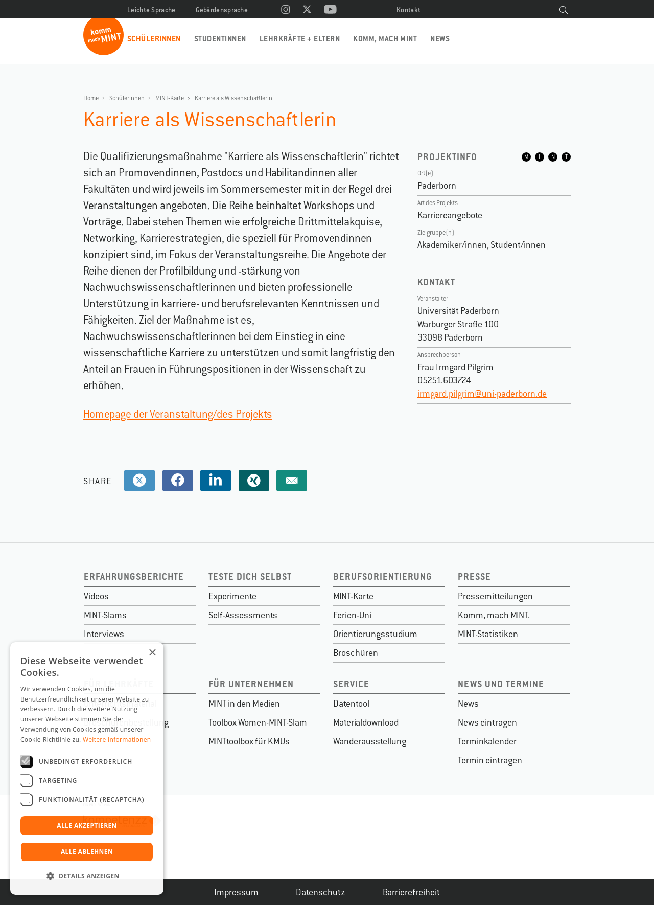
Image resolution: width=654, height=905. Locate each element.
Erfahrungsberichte (134, 576)
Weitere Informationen (117, 739)
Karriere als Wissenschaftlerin (233, 98)
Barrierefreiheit (411, 892)
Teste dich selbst (250, 576)
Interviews (104, 634)
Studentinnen (220, 38)
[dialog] (87, 768)
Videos (96, 596)
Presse (474, 576)
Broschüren (355, 653)
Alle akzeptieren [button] (87, 825)
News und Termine (501, 684)
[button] (86, 876)
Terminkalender (487, 741)
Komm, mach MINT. (494, 615)
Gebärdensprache (222, 10)
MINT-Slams (105, 615)
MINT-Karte (169, 98)
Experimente (232, 596)
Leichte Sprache (151, 10)
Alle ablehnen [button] (87, 851)
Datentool (351, 703)
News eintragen (487, 722)
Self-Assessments (242, 615)
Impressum (236, 892)
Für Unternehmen (251, 684)
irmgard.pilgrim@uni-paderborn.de (482, 393)
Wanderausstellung (369, 741)
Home (91, 98)
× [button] (152, 653)
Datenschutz (320, 892)
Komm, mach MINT (385, 38)
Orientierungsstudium (375, 634)
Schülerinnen (154, 38)
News (440, 38)
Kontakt (408, 10)
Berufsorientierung (382, 576)
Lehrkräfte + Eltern (300, 38)
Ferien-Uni (352, 615)
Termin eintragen (490, 760)
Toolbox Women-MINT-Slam (257, 722)
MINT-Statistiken (488, 634)
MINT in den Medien (244, 703)
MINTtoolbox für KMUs (249, 741)
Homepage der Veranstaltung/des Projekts (177, 414)
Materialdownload (366, 722)
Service (351, 684)
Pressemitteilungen (495, 596)
